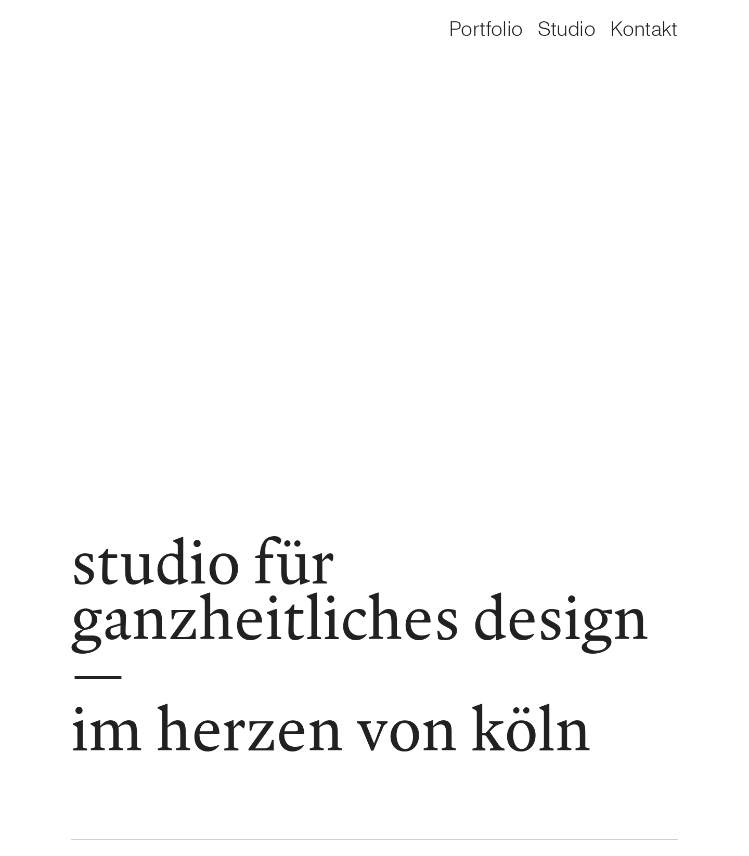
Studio (567, 30)
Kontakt (644, 30)
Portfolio (486, 30)
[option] (147, 31)
